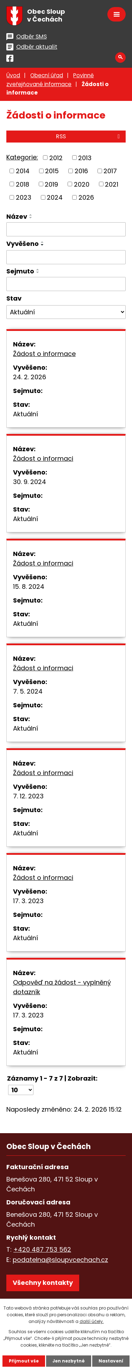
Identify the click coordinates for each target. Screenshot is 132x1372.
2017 (110, 171)
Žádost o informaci (43, 458)
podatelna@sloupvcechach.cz (60, 1259)
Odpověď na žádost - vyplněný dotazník (62, 987)
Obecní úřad (46, 75)
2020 (81, 184)
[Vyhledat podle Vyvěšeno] (66, 257)
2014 (23, 171)
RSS (89, 136)
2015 (52, 171)
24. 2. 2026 (29, 377)
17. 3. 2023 (28, 900)
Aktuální (25, 414)
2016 (81, 171)
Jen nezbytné (68, 1361)
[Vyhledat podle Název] (66, 229)
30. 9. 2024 (29, 481)
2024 (55, 197)
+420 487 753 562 (42, 1249)
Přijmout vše (24, 1361)
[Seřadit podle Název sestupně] (31, 217)
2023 (23, 197)
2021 (111, 184)
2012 (56, 157)
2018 (22, 184)
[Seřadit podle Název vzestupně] (31, 214)
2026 (86, 197)
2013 (85, 157)
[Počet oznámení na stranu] (20, 1090)
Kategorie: (22, 157)
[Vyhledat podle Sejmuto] (66, 284)
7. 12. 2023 (28, 796)
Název (16, 216)
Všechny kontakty (43, 1282)
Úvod (13, 75)
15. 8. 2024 (28, 586)
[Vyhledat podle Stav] (66, 312)
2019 (51, 184)
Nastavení (111, 1361)
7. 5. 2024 (28, 691)
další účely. (92, 1321)
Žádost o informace (44, 353)
